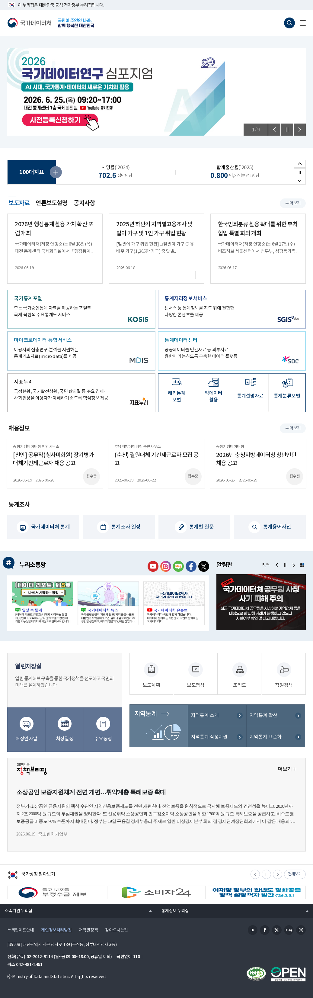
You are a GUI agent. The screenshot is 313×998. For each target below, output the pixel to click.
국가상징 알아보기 (31, 874)
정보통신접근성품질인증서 (256, 972)
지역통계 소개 (205, 718)
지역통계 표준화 (266, 740)
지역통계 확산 (263, 718)
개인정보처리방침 (56, 928)
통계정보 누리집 (173, 909)
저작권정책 (88, 928)
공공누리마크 (288, 972)
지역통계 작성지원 (209, 740)
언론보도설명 (52, 203)
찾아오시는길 (116, 928)
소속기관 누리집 (16, 909)
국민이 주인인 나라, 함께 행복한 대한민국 (76, 23)
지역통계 (144, 716)
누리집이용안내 (20, 928)
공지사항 (84, 203)
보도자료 (19, 202)
